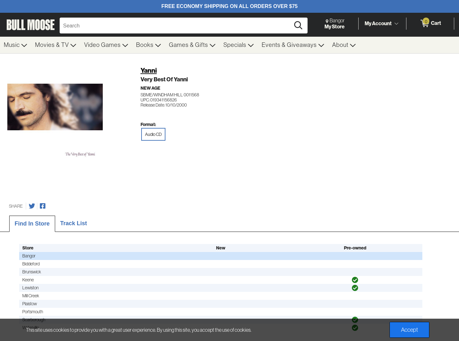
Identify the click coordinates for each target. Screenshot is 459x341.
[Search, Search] (176, 25)
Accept (409, 330)
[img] (355, 280)
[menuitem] (15, 45)
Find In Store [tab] (32, 223)
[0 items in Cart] (430, 23)
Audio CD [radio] (153, 134)
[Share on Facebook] (43, 206)
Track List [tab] (73, 223)
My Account (378, 23)
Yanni (149, 70)
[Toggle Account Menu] (396, 24)
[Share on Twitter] (32, 206)
